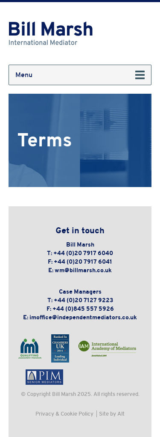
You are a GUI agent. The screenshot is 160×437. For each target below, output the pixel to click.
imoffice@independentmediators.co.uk (83, 317)
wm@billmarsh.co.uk (83, 270)
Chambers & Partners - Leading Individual (60, 348)
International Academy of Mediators (107, 348)
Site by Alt (112, 413)
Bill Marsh (51, 33)
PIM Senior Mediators (44, 377)
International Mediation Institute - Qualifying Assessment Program (30, 348)
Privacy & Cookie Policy (64, 413)
